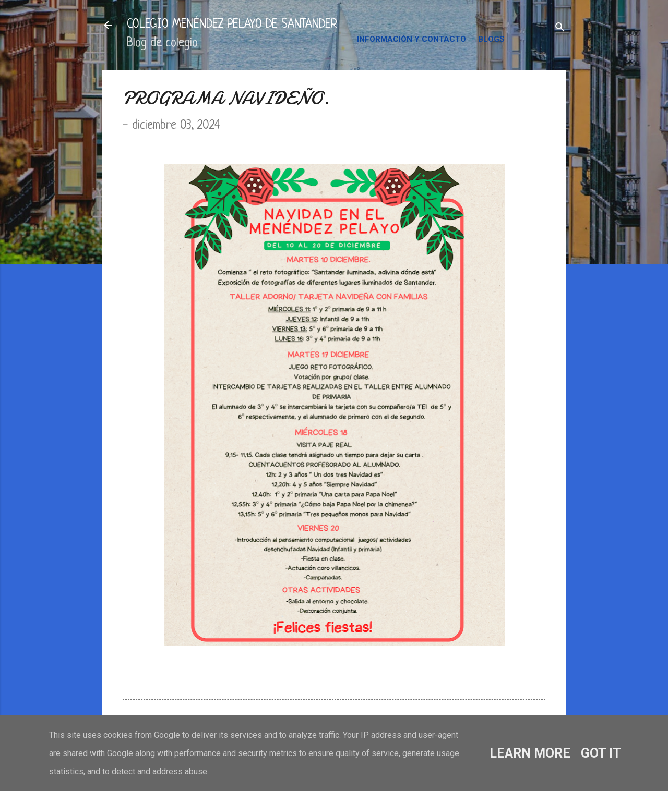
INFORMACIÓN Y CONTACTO (411, 39)
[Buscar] (560, 28)
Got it (601, 753)
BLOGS (491, 39)
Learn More (530, 753)
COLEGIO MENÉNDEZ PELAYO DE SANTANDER (232, 24)
